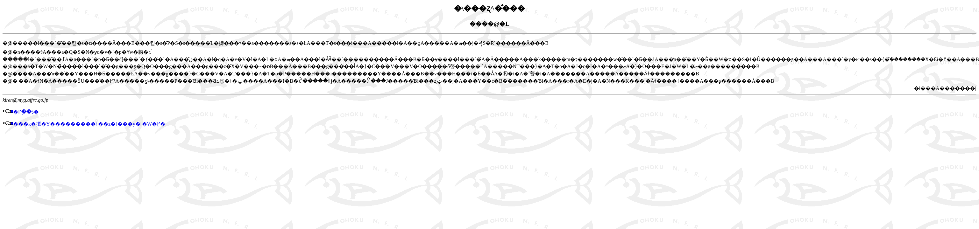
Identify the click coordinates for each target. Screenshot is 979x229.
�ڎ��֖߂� (21, 111)
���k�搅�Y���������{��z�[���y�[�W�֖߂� (84, 124)
